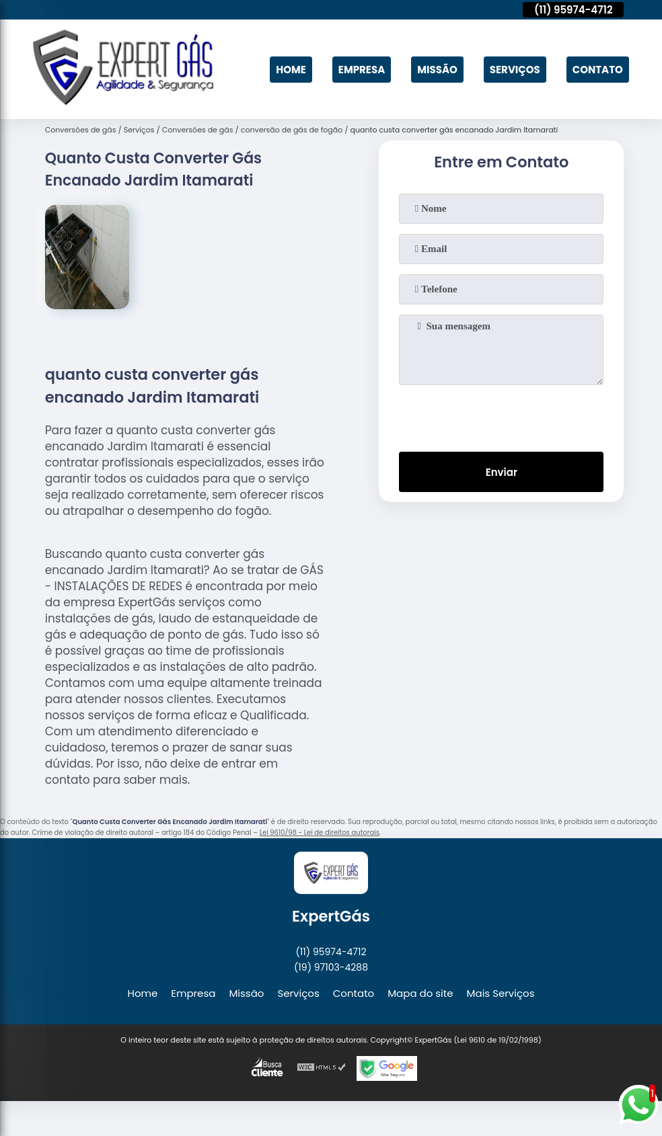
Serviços (515, 70)
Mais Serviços (501, 993)
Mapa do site (420, 993)
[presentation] (501, 415)
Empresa (361, 70)
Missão (437, 70)
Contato (598, 70)
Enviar (501, 472)
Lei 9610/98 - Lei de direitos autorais (319, 832)
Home (291, 70)
